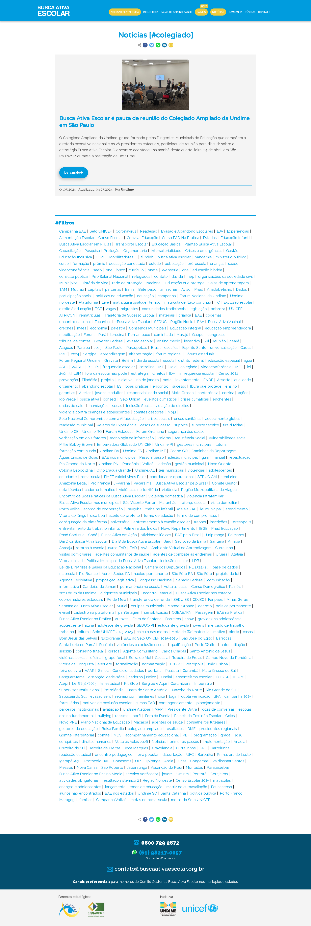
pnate (153, 270)
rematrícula (90, 477)
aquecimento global (222, 418)
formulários (69, 703)
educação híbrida (207, 270)
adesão (164, 464)
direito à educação (75, 309)
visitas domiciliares (75, 554)
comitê (104, 735)
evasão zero (100, 696)
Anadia (239, 741)
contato (161, 276)
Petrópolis (194, 664)
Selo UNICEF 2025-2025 (113, 632)
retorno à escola (90, 548)
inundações (98, 406)
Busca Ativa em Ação (119, 535)
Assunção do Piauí (166, 767)
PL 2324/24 (199, 567)
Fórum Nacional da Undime (203, 296)
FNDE (208, 380)
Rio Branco (88, 574)
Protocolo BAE (96, 761)
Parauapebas (218, 767)
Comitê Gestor (224, 483)
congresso (216, 334)
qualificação (181, 645)
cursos (113, 651)
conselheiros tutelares (206, 722)
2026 (238, 735)
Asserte (223, 380)
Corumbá (190, 670)
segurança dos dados (186, 431)
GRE (203, 748)
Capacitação (70, 251)
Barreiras (173, 619)
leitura (83, 632)
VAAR (89, 670)
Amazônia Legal (73, 483)
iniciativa (125, 380)
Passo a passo (151, 457)
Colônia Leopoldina (76, 470)
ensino (231, 386)
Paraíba (83, 347)
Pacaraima (143, 483)
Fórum (89, 334)
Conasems (122, 761)
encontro (161, 386)
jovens (198, 625)
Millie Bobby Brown (76, 444)
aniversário (120, 522)
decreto (205, 606)
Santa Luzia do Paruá (77, 645)
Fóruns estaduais (199, 354)
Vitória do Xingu (72, 515)
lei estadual (110, 683)
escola (168, 360)
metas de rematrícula (148, 800)
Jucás (181, 761)
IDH (172, 373)
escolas (245, 709)
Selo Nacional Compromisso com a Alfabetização (101, 418)
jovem (167, 774)
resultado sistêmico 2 (120, 780)
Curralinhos (186, 748)
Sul (206, 341)
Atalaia (237, 554)
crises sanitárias (187, 418)
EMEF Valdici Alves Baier (125, 477)
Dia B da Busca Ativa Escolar (136, 541)
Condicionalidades (128, 670)
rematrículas (90, 315)
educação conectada (127, 263)
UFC (190, 754)
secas (117, 406)
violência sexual (72, 657)
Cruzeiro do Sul (72, 748)
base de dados (225, 567)
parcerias (113, 289)
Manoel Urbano (180, 606)
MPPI (159, 709)
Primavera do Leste (234, 754)
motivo (219, 632)
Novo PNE (68, 722)
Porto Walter (206, 645)
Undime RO (92, 431)
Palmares (236, 535)
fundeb (147, 257)
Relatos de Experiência (116, 425)
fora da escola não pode (106, 373)
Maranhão (168, 502)
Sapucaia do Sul (72, 696)
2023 (98, 347)
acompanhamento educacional (152, 735)
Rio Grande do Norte (77, 464)
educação (145, 296)
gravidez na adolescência (219, 619)
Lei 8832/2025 (84, 683)
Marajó (182, 334)
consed (109, 399)
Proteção (112, 251)
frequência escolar (119, 367)
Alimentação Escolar (77, 238)
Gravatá (111, 360)
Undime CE (68, 431)
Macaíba (141, 722)
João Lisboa (217, 664)
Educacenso (221, 787)
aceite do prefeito (124, 515)
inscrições (218, 522)
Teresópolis (241, 522)
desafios (171, 347)
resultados (174, 729)
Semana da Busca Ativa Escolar (86, 606)
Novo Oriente (219, 464)
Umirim (182, 774)
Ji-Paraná (122, 483)
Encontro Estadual (156, 593)
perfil (136, 716)
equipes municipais (147, 606)
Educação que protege (185, 283)
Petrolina (146, 367)
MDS (117, 735)
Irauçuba (134, 509)
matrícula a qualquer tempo (136, 302)
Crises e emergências (203, 251)
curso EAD (117, 548)
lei (249, 367)
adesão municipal (183, 457)
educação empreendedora (228, 328)
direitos (158, 373)
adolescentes (220, 470)
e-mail (64, 612)
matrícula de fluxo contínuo (187, 302)
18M (77, 373)
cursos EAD (145, 703)
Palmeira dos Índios (140, 528)
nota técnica (70, 490)
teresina (117, 334)
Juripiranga (214, 535)
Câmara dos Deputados (165, 567)
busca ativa (89, 399)
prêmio (99, 263)
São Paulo (114, 347)
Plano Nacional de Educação (105, 722)
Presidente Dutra (182, 709)
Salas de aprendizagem (228, 283)
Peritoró (199, 774)
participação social (75, 296)
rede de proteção (127, 283)
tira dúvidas (233, 425)
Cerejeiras (219, 774)
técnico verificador (142, 774)
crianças (217, 263)
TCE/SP (222, 677)
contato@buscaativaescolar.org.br (155, 869)
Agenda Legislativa (75, 580)
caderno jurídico (142, 677)
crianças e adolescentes (80, 787)
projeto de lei (227, 574)
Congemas (199, 761)
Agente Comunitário (140, 651)
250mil (64, 373)
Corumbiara (180, 683)
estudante (68, 477)
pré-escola (196, 263)
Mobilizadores (121, 257)
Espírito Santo (194, 347)
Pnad (198, 289)
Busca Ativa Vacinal (224, 322)
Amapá (234, 541)
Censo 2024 (228, 373)
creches (66, 328)
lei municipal (211, 509)
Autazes (122, 619)
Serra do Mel (140, 657)
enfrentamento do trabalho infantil (89, 528)
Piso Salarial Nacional (110, 276)
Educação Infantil (235, 238)
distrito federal (191, 360)
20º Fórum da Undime (78, 593)
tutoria (221, 444)
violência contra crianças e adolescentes (94, 412)
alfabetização (140, 354)
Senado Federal (189, 580)
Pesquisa (92, 251)
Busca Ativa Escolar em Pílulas (85, 244)
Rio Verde (67, 399)
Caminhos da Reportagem (213, 451)
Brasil (155, 347)
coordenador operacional (172, 477)
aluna (89, 625)
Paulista (172, 670)
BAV (200, 322)
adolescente (70, 625)
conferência (208, 393)
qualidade (242, 380)
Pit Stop (131, 683)
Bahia (129, 289)
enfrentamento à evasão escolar (161, 522)
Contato (264, 12)
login (173, 696)
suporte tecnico (205, 425)
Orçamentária (135, 251)
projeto (107, 380)
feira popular (147, 754)
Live (105, 302)
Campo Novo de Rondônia (228, 657)
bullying (104, 716)
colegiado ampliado (145, 729)
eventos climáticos (160, 399)
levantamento (187, 380)
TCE (98, 309)
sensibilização (156, 612)
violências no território (138, 490)
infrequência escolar (197, 373)
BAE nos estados (119, 793)
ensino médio (168, 341)
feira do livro (70, 670)
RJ (89, 367)
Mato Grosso (183, 393)
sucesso (179, 386)
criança (185, 315)
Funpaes (215, 599)
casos (248, 632)
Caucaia (161, 657)
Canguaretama (71, 677)
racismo (122, 716)
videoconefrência (74, 270)
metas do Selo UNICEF (190, 800)
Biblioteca (150, 12)
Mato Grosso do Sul (219, 670)
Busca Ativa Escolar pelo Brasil (181, 483)
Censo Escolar (110, 238)
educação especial (224, 360)
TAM (63, 289)
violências (196, 470)
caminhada (163, 334)
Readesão (148, 231)
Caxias (245, 347)
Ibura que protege (206, 386)
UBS (138, 761)
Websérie (170, 270)
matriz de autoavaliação (186, 787)
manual (218, 457)
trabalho (66, 632)
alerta (234, 632)
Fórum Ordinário (150, 431)
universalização (223, 347)
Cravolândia (162, 748)
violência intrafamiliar (205, 496)
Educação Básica (166, 244)
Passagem (204, 612)
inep (190, 276)
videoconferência (216, 367)
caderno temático (100, 490)
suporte (181, 425)
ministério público (230, 257)
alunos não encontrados (80, 793)
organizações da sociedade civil (225, 276)
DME (191, 729)
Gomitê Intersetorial (76, 735)
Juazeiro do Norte (186, 690)
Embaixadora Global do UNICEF (124, 444)
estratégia (140, 373)
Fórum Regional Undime (80, 360)
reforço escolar (193, 502)
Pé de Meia (116, 599)
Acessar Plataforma (125, 12)
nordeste (67, 302)
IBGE (203, 528)
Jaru (167, 541)
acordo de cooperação (103, 509)
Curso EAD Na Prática (180, 238)
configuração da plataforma (83, 522)
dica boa (97, 515)
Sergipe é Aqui (154, 683)
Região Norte (181, 322)
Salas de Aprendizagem (176, 12)
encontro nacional (75, 322)
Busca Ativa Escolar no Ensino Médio (90, 774)
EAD (133, 548)
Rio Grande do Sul (221, 690)
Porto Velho (69, 509)
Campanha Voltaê (111, 800)
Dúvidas (250, 12)
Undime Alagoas (137, 709)
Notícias (218, 12)
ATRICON (67, 315)
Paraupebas (136, 347)
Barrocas (223, 638)
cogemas (214, 315)
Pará (102, 334)
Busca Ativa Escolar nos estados (204, 593)
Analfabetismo (219, 289)
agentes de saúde (167, 722)
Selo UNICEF (101, 231)
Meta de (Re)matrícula (190, 632)
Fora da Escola (157, 716)
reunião (219, 341)
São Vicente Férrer (139, 502)
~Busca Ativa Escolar (132, 322)
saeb (97, 270)
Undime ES (132, 451)
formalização (127, 664)
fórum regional (169, 354)
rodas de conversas (218, 709)
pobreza (218, 309)
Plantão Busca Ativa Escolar (208, 244)
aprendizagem (112, 354)
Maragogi (67, 800)
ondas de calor (72, 406)
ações (243, 393)
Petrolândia (114, 690)
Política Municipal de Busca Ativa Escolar (121, 561)
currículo (136, 270)
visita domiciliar (224, 502)
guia (205, 457)
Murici (122, 606)
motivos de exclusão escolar (107, 703)
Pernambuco (139, 334)
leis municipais (171, 470)
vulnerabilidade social (228, 438)
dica (161, 696)
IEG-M (238, 677)
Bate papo (147, 289)
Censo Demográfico (208, 586)
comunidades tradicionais (164, 309)
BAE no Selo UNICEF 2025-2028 (151, 638)
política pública (203, 793)
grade (226, 735)
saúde (233, 263)
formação (81, 263)
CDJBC (198, 599)
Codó (92, 535)
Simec (103, 670)
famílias (85, 800)
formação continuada (77, 451)
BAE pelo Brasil (188, 535)
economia (98, 328)
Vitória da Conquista (76, 664)
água (248, 360)
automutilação (233, 645)
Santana (217, 541)
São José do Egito (197, 638)
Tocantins (103, 322)
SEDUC (160, 322)
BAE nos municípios (118, 457)
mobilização (69, 334)
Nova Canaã (87, 767)
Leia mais (73, 172)
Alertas (85, 393)
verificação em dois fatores (82, 438)
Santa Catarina (173, 793)
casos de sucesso (155, 425)
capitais (94, 289)
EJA (220, 231)
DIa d (172, 367)
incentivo (192, 341)
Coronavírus (126, 231)
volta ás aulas (175, 586)
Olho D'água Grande (114, 470)
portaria (154, 670)
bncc (120, 270)
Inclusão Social (139, 406)
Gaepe (198, 334)
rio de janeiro (147, 380)
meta (167, 380)
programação (205, 735)
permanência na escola (140, 586)
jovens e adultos (109, 393)
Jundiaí (166, 677)
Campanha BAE (72, 231)
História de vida (94, 283)
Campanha (235, 12)
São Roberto (112, 767)
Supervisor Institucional (79, 690)
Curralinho (224, 548)
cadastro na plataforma (94, 612)
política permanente (233, 606)
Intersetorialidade (166, 251)
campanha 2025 (237, 696)
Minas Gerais (238, 599)
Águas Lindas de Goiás (78, 457)
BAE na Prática (229, 612)
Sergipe (90, 354)
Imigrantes (129, 309)
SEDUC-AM (207, 477)
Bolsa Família (113, 729)
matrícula (67, 574)
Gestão (232, 251)
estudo (155, 263)
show (189, 619)
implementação (216, 741)
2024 (75, 354)
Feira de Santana (146, 619)
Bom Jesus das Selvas (78, 638)
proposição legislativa (115, 580)
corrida (228, 393)
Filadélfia (89, 380)
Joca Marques (136, 748)
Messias (66, 767)
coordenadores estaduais (81, 599)
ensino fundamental (76, 716)
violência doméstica (166, 496)
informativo (69, 586)
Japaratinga (137, 767)
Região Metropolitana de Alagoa (209, 490)
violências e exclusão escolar (142, 645)
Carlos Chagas (173, 651)
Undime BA (109, 451)
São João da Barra (190, 541)
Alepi (63, 683)
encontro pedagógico (113, 754)
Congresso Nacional (155, 580)
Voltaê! (148, 464)
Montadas (194, 767)
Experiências (238, 231)
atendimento (237, 509)
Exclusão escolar (238, 302)
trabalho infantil (159, 509)
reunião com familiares (134, 696)
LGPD (100, 257)
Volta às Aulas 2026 (131, 741)
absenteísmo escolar (194, 677)
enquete (105, 664)
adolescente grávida (115, 625)
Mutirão (77, 289)
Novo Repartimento (178, 528)
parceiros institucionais (79, 709)
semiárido (229, 477)
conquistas (68, 741)
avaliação (111, 709)
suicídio (65, 651)
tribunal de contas (74, 341)
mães (81, 328)
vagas (111, 309)
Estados (210, 238)
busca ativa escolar (174, 257)
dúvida (177, 276)
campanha (167, 296)
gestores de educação (78, 729)
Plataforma (88, 302)
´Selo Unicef (130, 399)
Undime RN (109, 464)
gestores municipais (194, 444)
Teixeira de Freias (187, 657)
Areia (168, 761)
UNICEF (235, 309)
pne (109, 270)
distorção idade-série (106, 677)
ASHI (63, 367)
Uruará (221, 554)
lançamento (115, 787)
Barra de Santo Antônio (147, 690)
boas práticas (137, 386)
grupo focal (115, 657)
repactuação (240, 457)
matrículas (222, 780)
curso (64, 263)
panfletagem (129, 612)
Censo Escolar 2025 (192, 780)
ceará (234, 341)
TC (217, 302)
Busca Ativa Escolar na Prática (85, 619)
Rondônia (130, 464)
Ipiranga (153, 761)
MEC (239, 367)
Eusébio (106, 645)
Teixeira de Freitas (105, 748)
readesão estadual (75, 754)
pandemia (203, 257)
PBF (186, 735)
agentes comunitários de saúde (122, 554)
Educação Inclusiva (75, 257)
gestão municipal (189, 464)
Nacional (153, 283)
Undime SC (147, 793)
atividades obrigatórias (79, 780)
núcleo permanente (151, 574)
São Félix (204, 574)
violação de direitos (172, 406)
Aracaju (65, 548)
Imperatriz (203, 683)
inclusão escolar (174, 561)
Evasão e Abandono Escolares (187, 231)
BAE (198, 315)
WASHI (78, 367)
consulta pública (73, 276)
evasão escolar (140, 341)
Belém (127, 360)
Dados (241, 289)
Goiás (230, 716)
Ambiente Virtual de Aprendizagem (181, 548)
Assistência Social (190, 438)
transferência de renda (150, 599)
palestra (118, 328)
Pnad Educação (224, 528)
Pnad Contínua (71, 535)
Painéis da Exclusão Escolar (198, 716)
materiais (167, 315)
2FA (217, 696)
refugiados (141, 276)
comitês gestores (149, 412)
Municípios (68, 283)
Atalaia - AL (186, 509)
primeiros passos (184, 741)
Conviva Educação (142, 238)
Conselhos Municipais (147, 328)
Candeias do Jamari (99, 586)
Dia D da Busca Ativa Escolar (83, 541)
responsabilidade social (147, 393)
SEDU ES (181, 599)
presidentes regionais (218, 729)
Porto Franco (231, 793)
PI (97, 367)
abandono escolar (97, 386)
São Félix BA (182, 574)
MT (161, 367)
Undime (236, 296)
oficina (95, 657)
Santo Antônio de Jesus (210, 651)
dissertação (172, 754)
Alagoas (66, 347)
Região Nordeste (157, 780)
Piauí (63, 354)
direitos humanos (96, 741)
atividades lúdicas (156, 535)
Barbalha (205, 754)
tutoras (200, 522)
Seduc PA (121, 574)
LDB (195, 561)
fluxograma (110, 638)
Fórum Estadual (119, 431)
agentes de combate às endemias (182, 554)
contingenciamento (175, 703)
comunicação (218, 580)
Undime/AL (145, 470)
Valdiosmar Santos (228, 761)
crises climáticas (195, 399)
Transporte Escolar (131, 244)
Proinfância (100, 483)
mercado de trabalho (226, 625)
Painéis (201, 12)
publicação (174, 263)
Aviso (185, 289)
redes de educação (145, 787)
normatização (153, 664)
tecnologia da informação (132, 438)
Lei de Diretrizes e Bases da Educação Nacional (100, 567)
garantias (67, 393)
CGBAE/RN (181, 612)
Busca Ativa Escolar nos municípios (89, 502)
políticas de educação (114, 296)
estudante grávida (173, 625)
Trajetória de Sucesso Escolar (129, 315)
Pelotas (164, 438)
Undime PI (164, 444)
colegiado (188, 367)
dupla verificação (195, 696)
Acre (106, 574)
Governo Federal (108, 341)
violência (169, 490)
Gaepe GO (179, 451)
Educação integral (185, 328)
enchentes (222, 399)
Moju (171, 412)
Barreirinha (220, 748)
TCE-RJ (175, 664)
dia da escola (148, 360)
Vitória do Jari (71, 561)
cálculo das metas (152, 632)
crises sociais (159, 418)
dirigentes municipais (118, 593)
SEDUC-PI (145, 625)
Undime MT (156, 451)
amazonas (169, 289)
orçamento (68, 386)
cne (185, 270)
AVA (144, 548)
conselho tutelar (90, 651)
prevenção (68, 380)
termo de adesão (158, 515)
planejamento (208, 703)
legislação (198, 309)
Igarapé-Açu (69, 761)
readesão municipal (76, 425)
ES (119, 386)
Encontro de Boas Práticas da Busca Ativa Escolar (102, 496)
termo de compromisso (197, 515)
